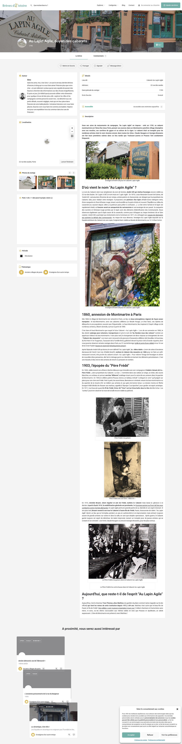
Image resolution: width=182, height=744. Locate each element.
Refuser (150, 735)
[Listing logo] (22, 43)
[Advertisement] (47, 221)
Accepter (131, 735)
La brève (79, 56)
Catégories (112, 5)
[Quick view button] (56, 669)
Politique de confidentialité (156, 740)
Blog (123, 5)
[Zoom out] (72, 131)
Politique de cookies (141, 740)
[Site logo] (15, 5)
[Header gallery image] (30, 26)
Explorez (100, 5)
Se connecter (145, 5)
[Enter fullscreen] (72, 136)
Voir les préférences (169, 735)
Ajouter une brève (170, 5)
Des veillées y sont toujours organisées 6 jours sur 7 (117, 608)
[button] (177, 709)
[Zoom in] (72, 128)
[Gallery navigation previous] (70, 173)
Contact (131, 5)
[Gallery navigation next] (74, 173)
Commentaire (100, 56)
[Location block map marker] (47, 141)
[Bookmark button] (61, 669)
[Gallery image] (28, 182)
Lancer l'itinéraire (67, 162)
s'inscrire (156, 5)
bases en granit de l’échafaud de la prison (110, 346)
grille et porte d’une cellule (144, 343)
